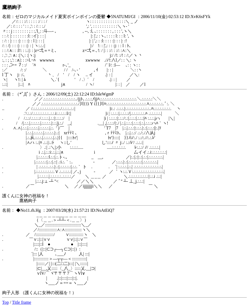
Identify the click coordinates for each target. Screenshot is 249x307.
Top (5, 302)
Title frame (21, 302)
